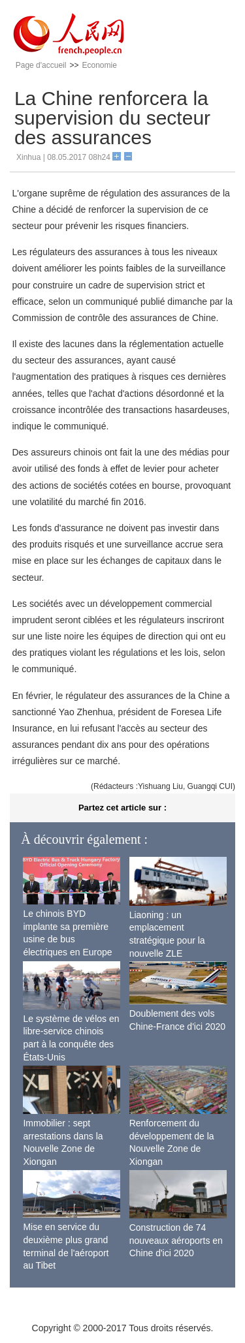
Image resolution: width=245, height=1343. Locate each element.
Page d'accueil (41, 65)
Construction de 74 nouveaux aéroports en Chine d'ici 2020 (176, 1240)
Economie (99, 65)
